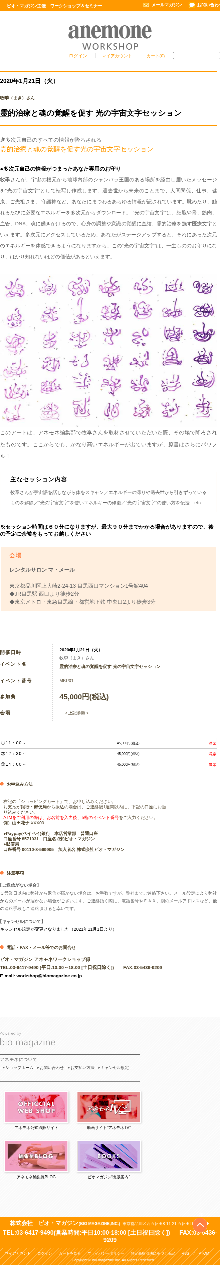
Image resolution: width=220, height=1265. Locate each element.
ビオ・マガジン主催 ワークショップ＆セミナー (54, 5)
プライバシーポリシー (105, 1253)
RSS (185, 1253)
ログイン (78, 55)
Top (200, 1214)
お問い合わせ (52, 1067)
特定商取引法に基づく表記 (153, 1253)
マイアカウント (118, 55)
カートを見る (70, 1253)
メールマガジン (167, 4)
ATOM (204, 1253)
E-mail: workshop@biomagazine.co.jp (41, 975)
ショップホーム (19, 1067)
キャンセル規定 (115, 1067)
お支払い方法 (82, 1067)
